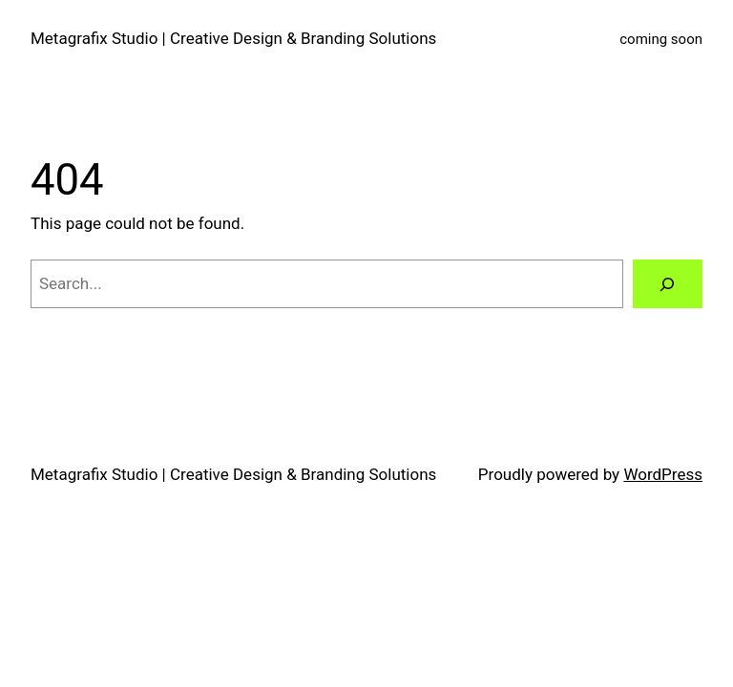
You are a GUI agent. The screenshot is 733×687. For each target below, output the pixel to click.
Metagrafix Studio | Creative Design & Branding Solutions (233, 38)
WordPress (662, 474)
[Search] (667, 284)
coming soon (660, 39)
